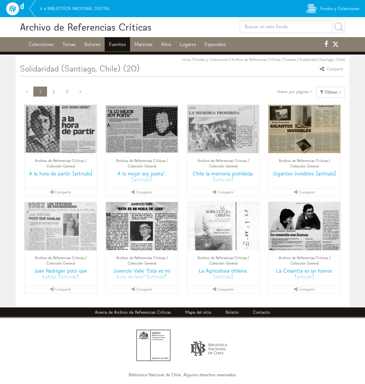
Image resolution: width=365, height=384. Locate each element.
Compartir (332, 68)
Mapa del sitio (198, 312)
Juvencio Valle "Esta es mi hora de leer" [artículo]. (142, 273)
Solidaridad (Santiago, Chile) (322, 59)
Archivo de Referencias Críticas (85, 27)
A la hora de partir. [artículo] (60, 173)
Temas (69, 44)
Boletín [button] (232, 312)
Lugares (188, 44)
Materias (143, 44)
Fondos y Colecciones (211, 59)
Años (166, 44)
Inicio (186, 59)
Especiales (215, 44)
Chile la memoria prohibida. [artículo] (223, 176)
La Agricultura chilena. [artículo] (223, 273)
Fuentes (117, 44)
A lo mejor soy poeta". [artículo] (141, 176)
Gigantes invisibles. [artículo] (304, 173)
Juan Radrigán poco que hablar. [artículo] (61, 273)
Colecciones (41, 44)
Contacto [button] (261, 312)
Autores (92, 44)
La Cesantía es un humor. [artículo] (304, 273)
